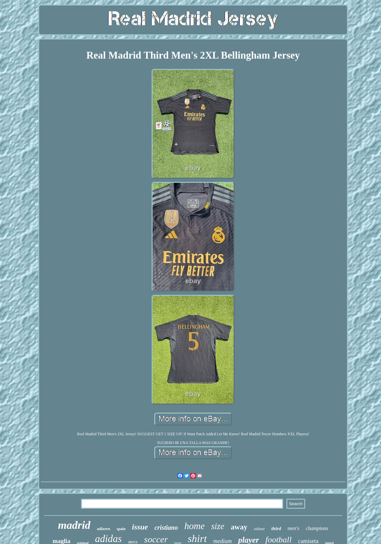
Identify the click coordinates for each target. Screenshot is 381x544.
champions (317, 528)
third (276, 528)
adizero (103, 528)
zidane (259, 528)
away (239, 527)
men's (293, 528)
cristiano (166, 527)
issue (140, 527)
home (194, 526)
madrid (74, 525)
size (218, 526)
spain (121, 529)
